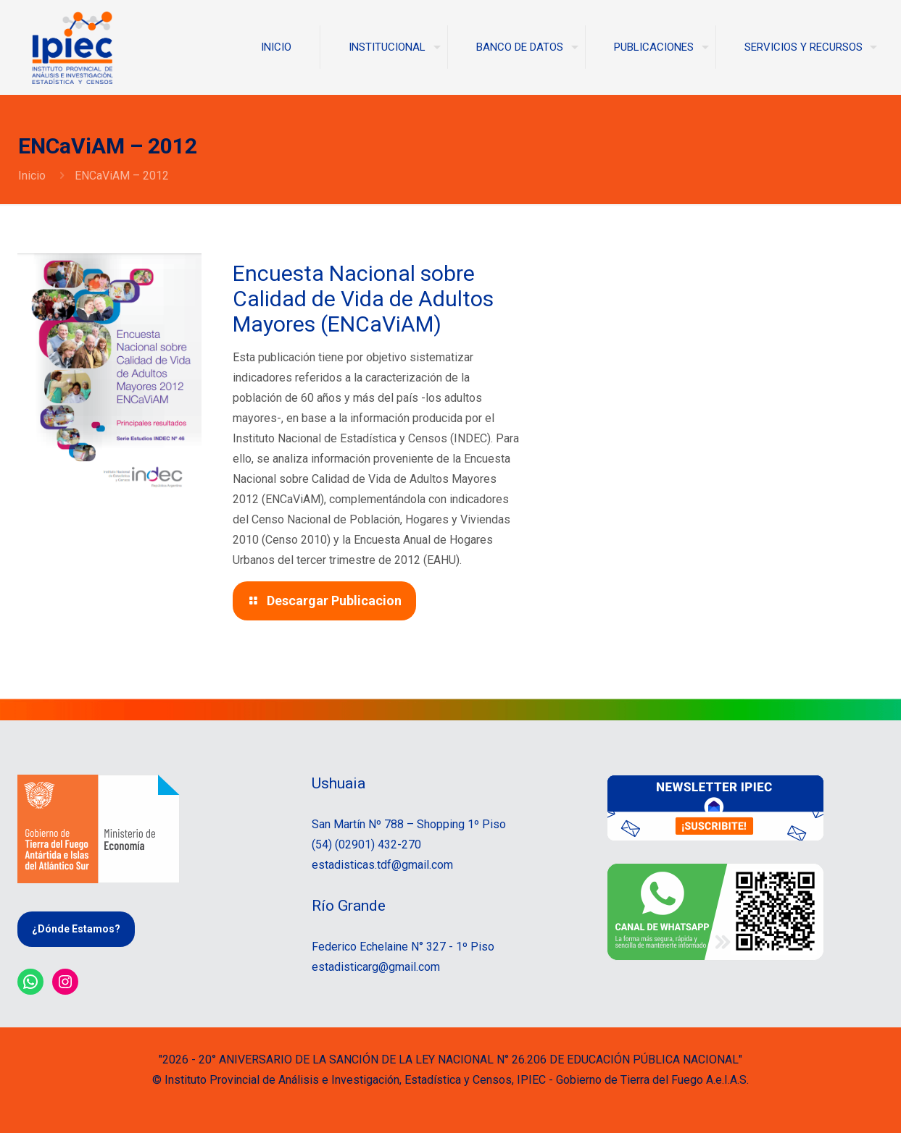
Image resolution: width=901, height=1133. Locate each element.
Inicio (32, 175)
